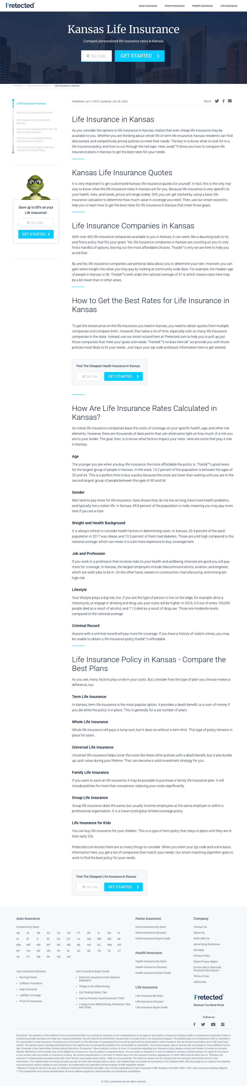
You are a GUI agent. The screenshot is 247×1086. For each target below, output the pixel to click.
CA (58, 932)
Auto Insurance (148, 5)
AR (38, 932)
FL (98, 932)
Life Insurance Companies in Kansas (33, 122)
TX (109, 950)
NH (89, 944)
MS (39, 944)
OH (28, 950)
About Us (199, 932)
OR (48, 950)
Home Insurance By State (150, 926)
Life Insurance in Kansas (67, 85)
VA (18, 956)
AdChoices (200, 981)
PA (58, 950)
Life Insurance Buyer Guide (151, 1007)
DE (89, 932)
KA (58, 938)
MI (119, 938)
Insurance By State (27, 926)
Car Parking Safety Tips (93, 992)
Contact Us (200, 926)
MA (89, 938)
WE (39, 956)
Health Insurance (202, 5)
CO (69, 932)
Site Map (199, 950)
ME (109, 938)
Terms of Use (201, 976)
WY (69, 956)
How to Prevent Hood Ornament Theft (101, 998)
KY (68, 938)
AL (28, 932)
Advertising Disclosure (207, 944)
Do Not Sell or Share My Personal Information (207, 969)
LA (78, 938)
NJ (99, 944)
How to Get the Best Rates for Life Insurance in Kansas (37, 131)
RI (68, 950)
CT (78, 932)
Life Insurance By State (39, 85)
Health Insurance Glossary (151, 967)
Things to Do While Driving (94, 986)
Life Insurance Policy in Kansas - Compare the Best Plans (36, 149)
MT (49, 944)
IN (48, 938)
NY (18, 950)
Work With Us (201, 938)
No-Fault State (28, 977)
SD (89, 950)
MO (28, 944)
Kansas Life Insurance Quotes (34, 112)
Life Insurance (228, 5)
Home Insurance (174, 5)
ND (69, 944)
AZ (48, 932)
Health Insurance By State (151, 961)
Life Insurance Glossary (149, 1001)
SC (78, 950)
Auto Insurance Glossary (31, 971)
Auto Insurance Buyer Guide (92, 971)
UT (119, 950)
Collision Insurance (30, 983)
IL (38, 938)
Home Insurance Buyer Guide (152, 938)
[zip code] (96, 56)
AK (18, 932)
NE (78, 944)
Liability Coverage (30, 995)
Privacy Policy (202, 955)
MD (99, 938)
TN (99, 950)
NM (109, 944)
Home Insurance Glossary (150, 932)
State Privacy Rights (206, 961)
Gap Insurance (28, 989)
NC (59, 944)
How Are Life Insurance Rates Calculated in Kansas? (34, 140)
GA (109, 932)
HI (119, 932)
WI (48, 956)
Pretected (18, 85)
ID (27, 938)
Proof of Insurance (30, 1001)
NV (119, 944)
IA (17, 938)
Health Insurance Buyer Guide (153, 972)
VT (28, 956)
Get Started (140, 56)
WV (59, 956)
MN (18, 944)
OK (38, 950)
